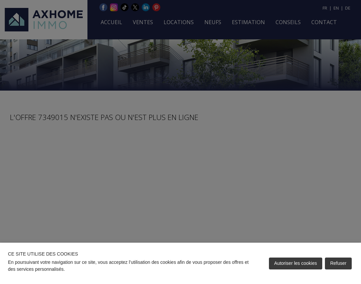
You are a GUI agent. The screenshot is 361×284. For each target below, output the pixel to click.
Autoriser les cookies (295, 263)
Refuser (338, 263)
